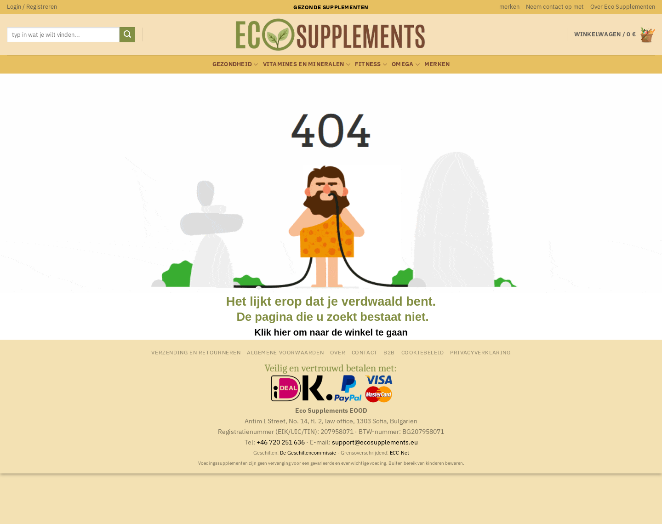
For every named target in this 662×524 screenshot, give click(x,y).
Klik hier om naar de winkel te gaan (330, 332)
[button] (32, 7)
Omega (406, 64)
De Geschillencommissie (308, 453)
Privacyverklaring (480, 352)
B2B (389, 352)
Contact (364, 352)
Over (337, 352)
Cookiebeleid (422, 352)
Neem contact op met (555, 7)
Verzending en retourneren (195, 352)
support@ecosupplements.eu (375, 442)
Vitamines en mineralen (306, 64)
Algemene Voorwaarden (285, 352)
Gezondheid (235, 64)
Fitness (371, 64)
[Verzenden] (127, 35)
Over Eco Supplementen (622, 7)
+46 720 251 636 (281, 442)
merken (509, 7)
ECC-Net (399, 453)
